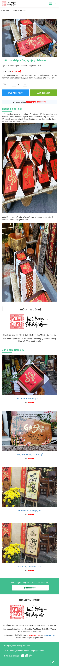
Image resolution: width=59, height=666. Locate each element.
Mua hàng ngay (15, 93)
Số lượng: (5, 84)
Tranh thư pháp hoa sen (29, 566)
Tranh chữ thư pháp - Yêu (29, 398)
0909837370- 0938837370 (36, 102)
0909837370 (30, 588)
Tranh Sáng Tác (19, 10)
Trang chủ (5, 10)
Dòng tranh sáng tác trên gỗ (29, 454)
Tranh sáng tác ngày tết (29, 510)
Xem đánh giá (43, 93)
